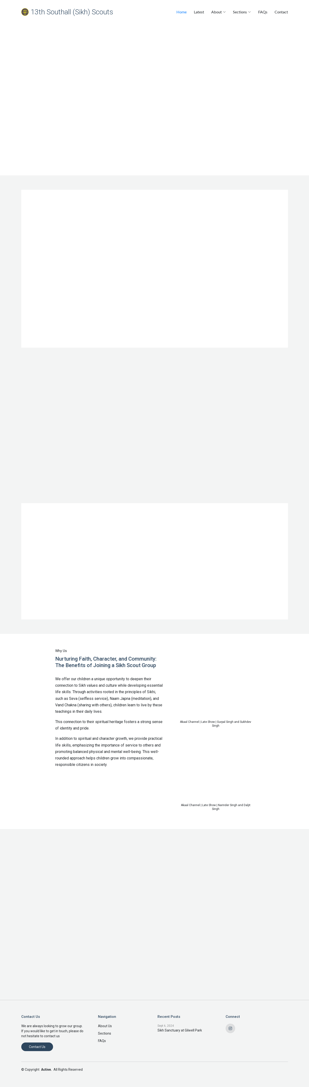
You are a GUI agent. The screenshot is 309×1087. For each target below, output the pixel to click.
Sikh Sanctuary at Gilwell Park (179, 1030)
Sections (104, 1033)
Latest (199, 12)
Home (181, 12)
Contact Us (37, 1047)
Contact (281, 12)
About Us (105, 1026)
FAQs (262, 12)
